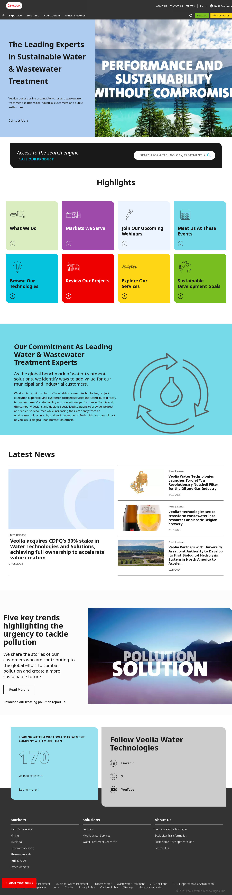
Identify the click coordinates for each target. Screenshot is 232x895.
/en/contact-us (65, 379)
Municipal (16, 842)
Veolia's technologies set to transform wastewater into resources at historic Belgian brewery (193, 517)
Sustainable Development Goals (199, 283)
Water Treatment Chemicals (100, 842)
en (201, 6)
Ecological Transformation (171, 835)
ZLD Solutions (158, 884)
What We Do (23, 228)
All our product (37, 159)
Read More (17, 689)
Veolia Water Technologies (171, 829)
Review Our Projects (87, 281)
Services (88, 829)
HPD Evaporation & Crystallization (193, 884)
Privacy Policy (87, 887)
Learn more (28, 789)
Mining (15, 835)
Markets (18, 819)
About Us (161, 6)
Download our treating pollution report (32, 702)
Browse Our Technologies (24, 283)
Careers (189, 6)
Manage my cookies (150, 887)
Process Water (103, 884)
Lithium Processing (22, 848)
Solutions (33, 15)
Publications (52, 15)
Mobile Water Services (96, 835)
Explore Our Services (134, 283)
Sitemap (128, 887)
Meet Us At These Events (197, 231)
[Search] (190, 15)
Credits (69, 887)
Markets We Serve (85, 228)
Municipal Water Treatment (71, 884)
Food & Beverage (22, 829)
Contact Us (176, 6)
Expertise (15, 15)
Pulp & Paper (19, 860)
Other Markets (20, 867)
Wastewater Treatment (131, 884)
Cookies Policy (109, 887)
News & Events (75, 15)
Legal (56, 887)
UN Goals (202, 15)
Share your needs (20, 882)
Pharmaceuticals (21, 854)
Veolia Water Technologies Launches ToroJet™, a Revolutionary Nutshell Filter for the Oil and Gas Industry (193, 482)
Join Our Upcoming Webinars (142, 231)
